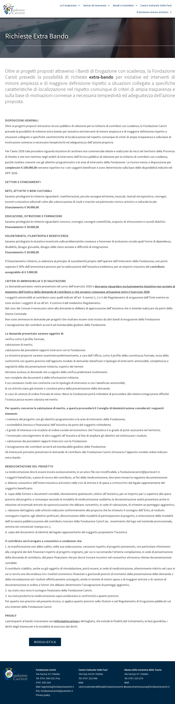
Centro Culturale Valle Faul (156, 5)
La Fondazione (70, 5)
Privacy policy (43, 695)
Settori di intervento (96, 5)
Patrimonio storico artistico (154, 12)
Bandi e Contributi (125, 5)
